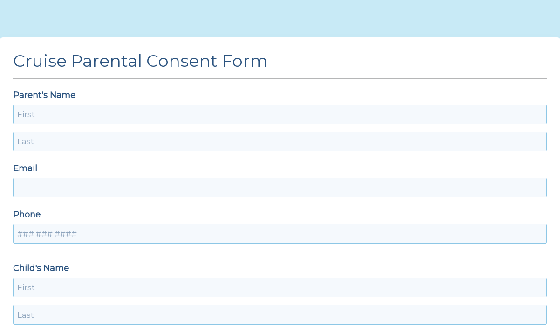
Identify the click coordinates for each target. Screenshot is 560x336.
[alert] (198, 306)
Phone (297, 141)
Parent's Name (152, 95)
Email (133, 141)
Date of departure (158, 287)
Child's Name (149, 195)
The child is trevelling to (171, 241)
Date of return (313, 287)
